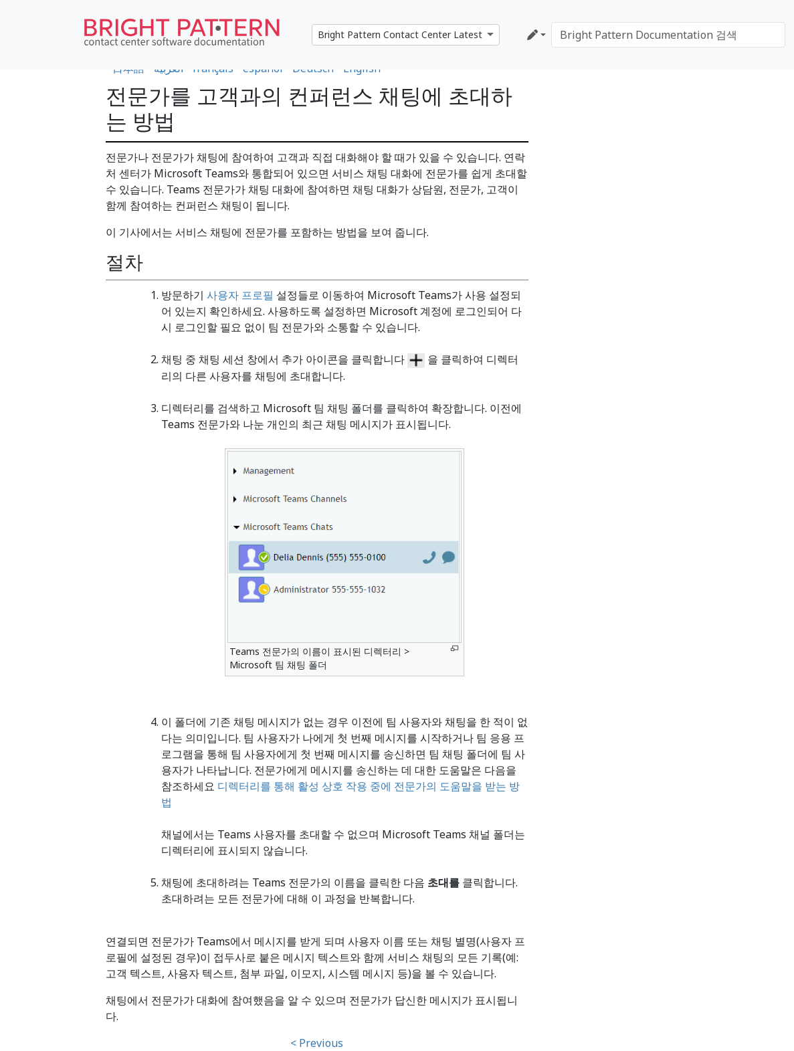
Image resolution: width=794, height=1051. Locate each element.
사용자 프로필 (240, 295)
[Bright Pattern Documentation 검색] (668, 34)
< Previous (316, 1043)
